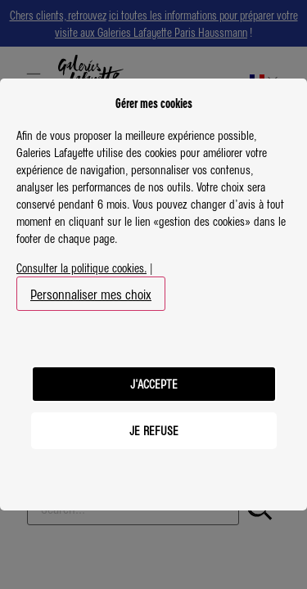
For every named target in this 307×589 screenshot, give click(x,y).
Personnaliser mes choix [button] (90, 294)
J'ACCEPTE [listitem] (154, 383)
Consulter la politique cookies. (81, 267)
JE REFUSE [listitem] (153, 430)
